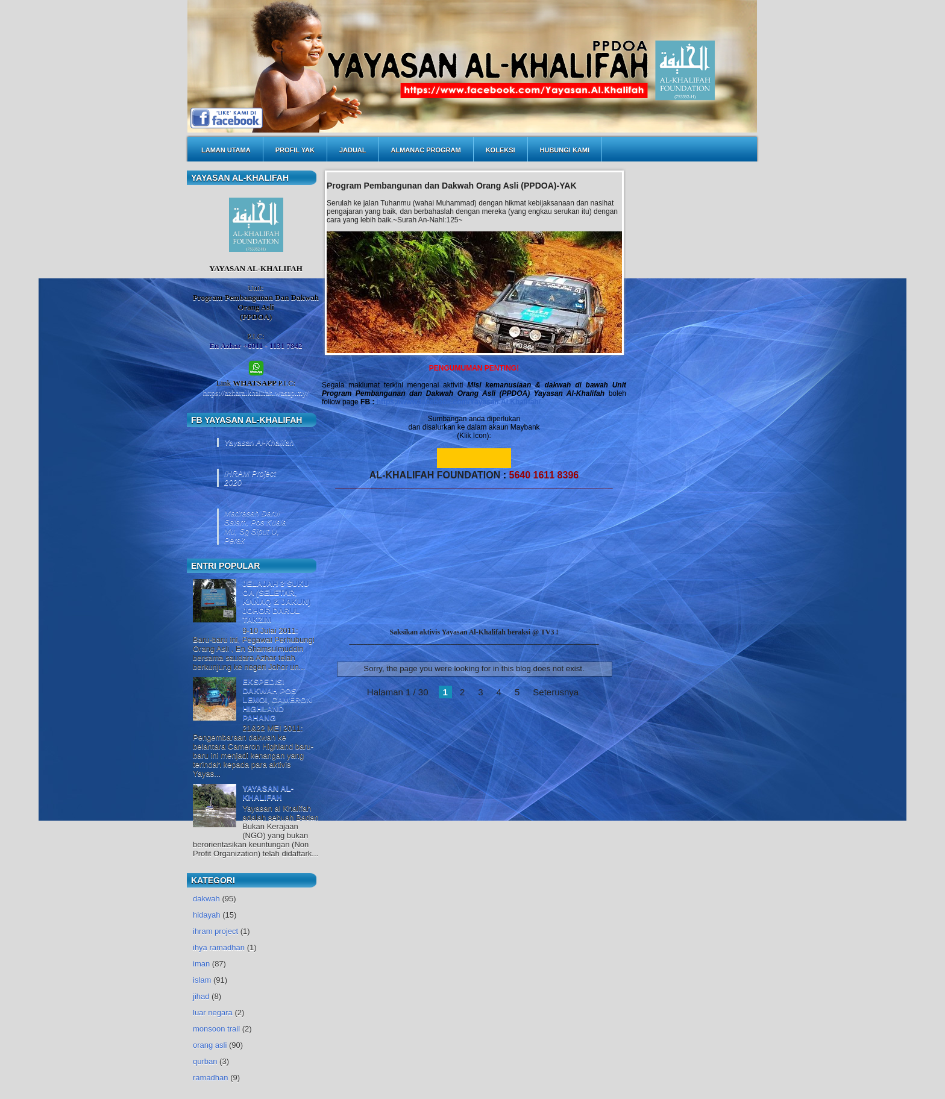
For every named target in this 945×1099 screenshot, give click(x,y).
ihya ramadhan (219, 947)
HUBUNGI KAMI (565, 150)
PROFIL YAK (295, 150)
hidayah (207, 914)
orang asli (210, 1045)
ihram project (215, 931)
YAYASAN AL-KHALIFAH (268, 793)
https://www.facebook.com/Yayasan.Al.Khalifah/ (459, 402)
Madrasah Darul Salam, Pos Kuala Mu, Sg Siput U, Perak (255, 527)
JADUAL (352, 150)
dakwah (206, 898)
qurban (205, 1061)
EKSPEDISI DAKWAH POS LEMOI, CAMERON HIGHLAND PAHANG (277, 699)
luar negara (213, 1012)
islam (202, 980)
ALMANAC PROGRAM (426, 150)
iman (201, 963)
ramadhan (210, 1077)
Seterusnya (556, 692)
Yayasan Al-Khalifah (259, 442)
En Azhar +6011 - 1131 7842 (255, 345)
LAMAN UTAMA (226, 150)
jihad (201, 996)
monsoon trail (216, 1028)
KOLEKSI (500, 150)
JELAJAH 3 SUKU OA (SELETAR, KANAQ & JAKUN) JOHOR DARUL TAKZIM (276, 601)
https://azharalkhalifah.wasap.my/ (256, 392)
